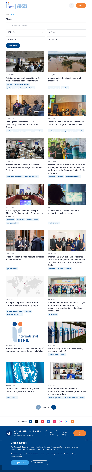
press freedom (12, 269)
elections (65, 88)
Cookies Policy (19, 447)
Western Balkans (32, 219)
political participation (72, 176)
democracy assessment (66, 131)
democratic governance (24, 131)
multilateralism (53, 223)
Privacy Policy (33, 447)
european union (12, 223)
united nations (11, 398)
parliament (10, 219)
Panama (60, 176)
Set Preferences (39, 463)
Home (7, 14)
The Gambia (53, 314)
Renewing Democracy (14, 176)
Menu (81, 5)
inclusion (52, 176)
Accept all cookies (20, 463)
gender (60, 269)
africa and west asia (31, 176)
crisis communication (22, 84)
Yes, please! (51, 433)
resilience (10, 131)
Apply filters (13, 45)
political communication (14, 88)
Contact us (79, 433)
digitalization (29, 88)
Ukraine (9, 84)
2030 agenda (53, 355)
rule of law (38, 131)
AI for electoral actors (14, 314)
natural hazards (54, 88)
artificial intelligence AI (14, 311)
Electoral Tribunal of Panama (74, 398)
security (80, 131)
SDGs (62, 355)
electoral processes (55, 398)
